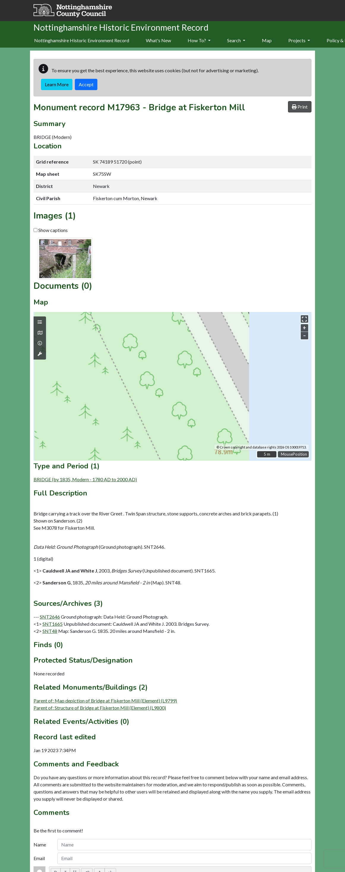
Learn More (57, 84)
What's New (158, 40)
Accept (86, 84)
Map (267, 40)
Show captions (51, 230)
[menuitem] (158, 41)
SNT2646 (50, 617)
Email (39, 858)
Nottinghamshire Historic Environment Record (81, 40)
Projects (299, 40)
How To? (199, 40)
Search (236, 40)
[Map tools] (40, 354)
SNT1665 (52, 624)
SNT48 (49, 631)
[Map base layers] (40, 332)
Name (40, 844)
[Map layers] (40, 322)
